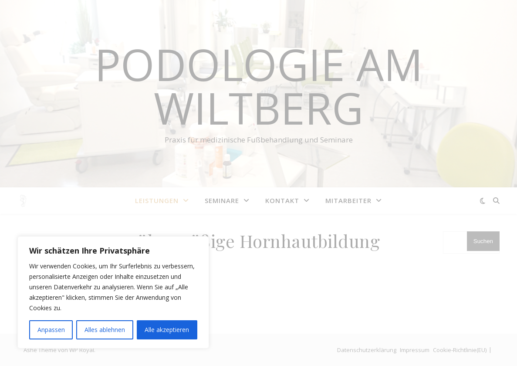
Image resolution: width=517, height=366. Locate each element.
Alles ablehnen (104, 329)
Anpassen (51, 329)
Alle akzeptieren (167, 329)
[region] (113, 292)
